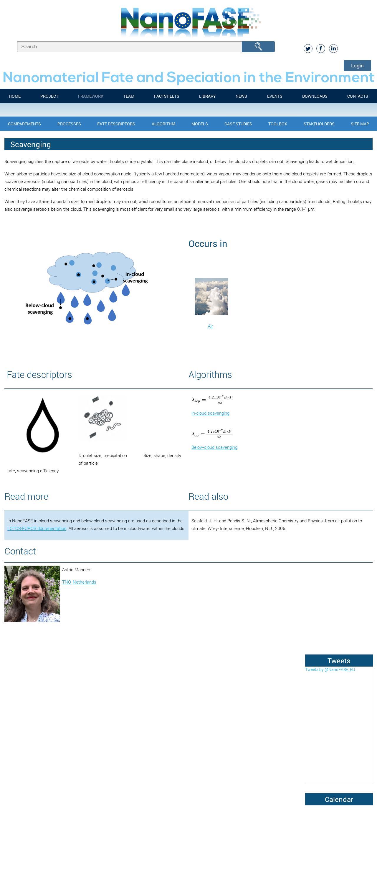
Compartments (24, 124)
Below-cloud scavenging (214, 447)
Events (274, 96)
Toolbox (277, 124)
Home (15, 96)
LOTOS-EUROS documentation (36, 528)
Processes (69, 124)
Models (199, 124)
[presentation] (212, 400)
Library (207, 96)
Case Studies (238, 124)
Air (210, 326)
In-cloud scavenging (210, 413)
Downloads (315, 96)
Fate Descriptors (116, 124)
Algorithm (163, 124)
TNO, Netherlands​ (79, 582)
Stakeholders (319, 124)
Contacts (357, 96)
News (241, 96)
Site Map (360, 124)
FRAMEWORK (90, 96)
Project (49, 96)
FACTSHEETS (166, 96)
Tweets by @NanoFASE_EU (330, 669)
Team (128, 96)
